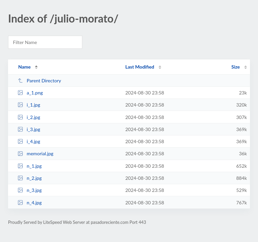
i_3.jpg (28, 129)
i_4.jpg (28, 141)
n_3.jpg (29, 190)
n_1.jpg (29, 166)
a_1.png (30, 92)
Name (24, 67)
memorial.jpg (35, 153)
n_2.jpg (29, 178)
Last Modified (139, 67)
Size (235, 67)
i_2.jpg (28, 117)
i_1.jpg (28, 105)
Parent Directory (39, 80)
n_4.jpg (29, 202)
